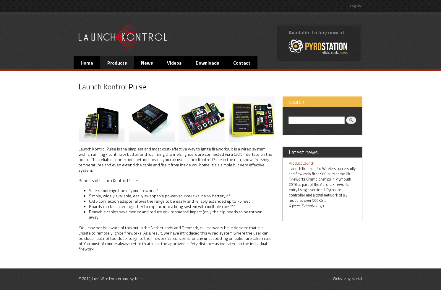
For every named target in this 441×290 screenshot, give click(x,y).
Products (117, 62)
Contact (241, 62)
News (147, 62)
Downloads (207, 62)
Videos (174, 62)
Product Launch (301, 163)
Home (87, 62)
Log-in (355, 6)
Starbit (356, 278)
